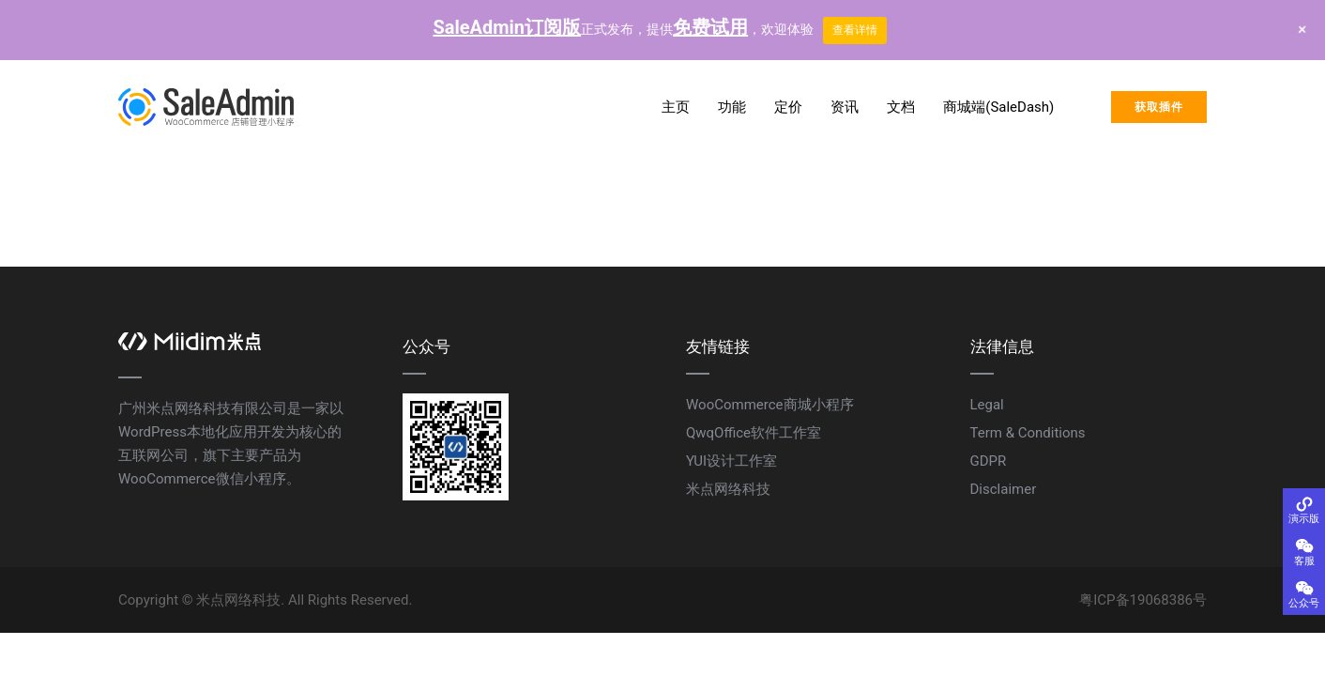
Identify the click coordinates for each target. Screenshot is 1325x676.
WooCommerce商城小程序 (770, 404)
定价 (788, 107)
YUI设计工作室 (731, 461)
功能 (732, 107)
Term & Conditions (1028, 432)
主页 (676, 107)
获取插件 (1159, 107)
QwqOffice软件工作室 (753, 432)
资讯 (844, 107)
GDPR (988, 461)
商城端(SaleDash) (998, 107)
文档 (901, 107)
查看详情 (854, 30)
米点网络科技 (728, 489)
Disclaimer (1003, 489)
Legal (987, 404)
